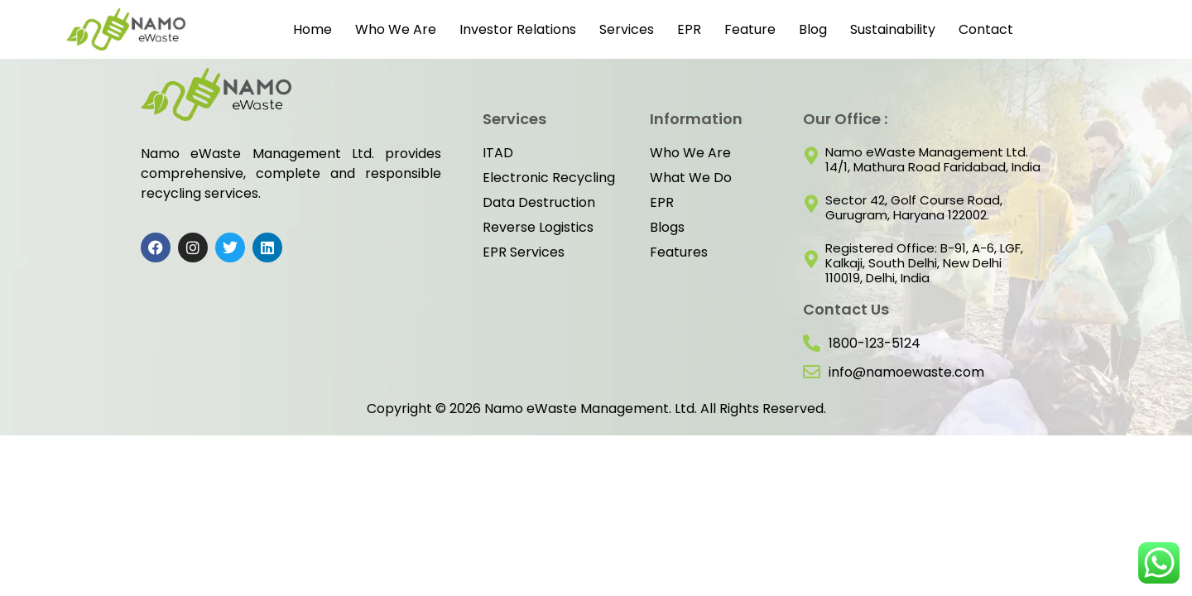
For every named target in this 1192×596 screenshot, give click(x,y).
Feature (750, 29)
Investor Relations (517, 29)
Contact (986, 29)
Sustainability (892, 29)
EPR (689, 29)
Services (626, 29)
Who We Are (395, 29)
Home (312, 29)
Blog (813, 29)
